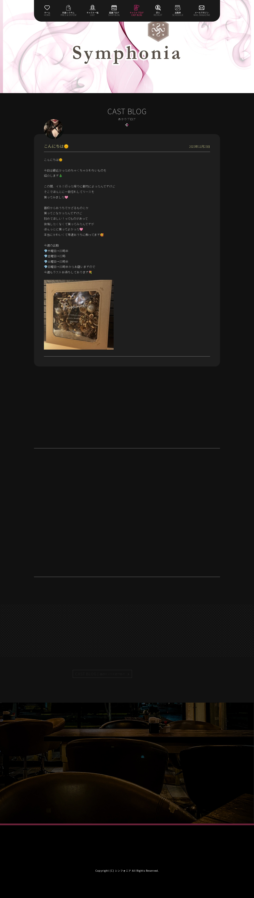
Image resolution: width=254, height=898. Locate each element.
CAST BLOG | (100, 674)
